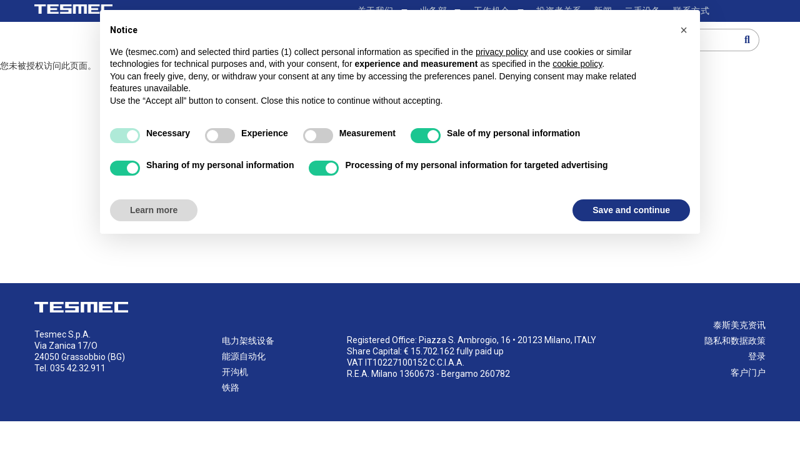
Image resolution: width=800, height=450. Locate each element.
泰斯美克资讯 (739, 326)
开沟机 (235, 373)
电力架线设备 (248, 341)
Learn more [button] (154, 210)
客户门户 (748, 373)
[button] (684, 30)
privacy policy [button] (502, 52)
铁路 (230, 389)
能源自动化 (244, 357)
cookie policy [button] (577, 64)
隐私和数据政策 (735, 341)
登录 (757, 357)
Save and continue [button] (631, 210)
